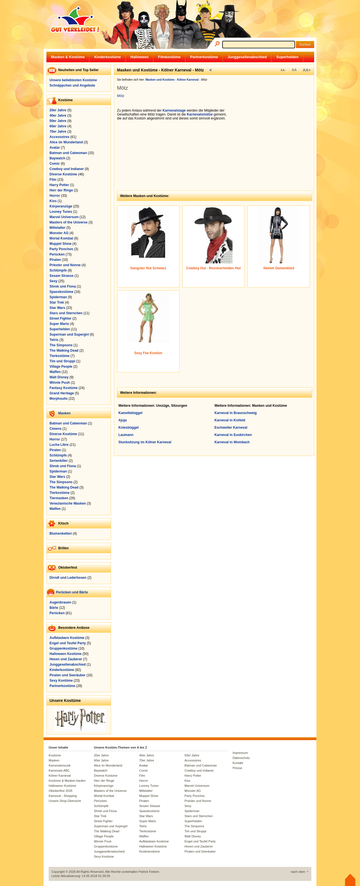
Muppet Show (60, 244)
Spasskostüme (61, 292)
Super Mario (59, 324)
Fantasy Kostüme (64, 388)
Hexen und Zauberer (66, 659)
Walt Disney (59, 377)
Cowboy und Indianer (67, 169)
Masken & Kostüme (68, 57)
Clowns (56, 429)
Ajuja (122, 420)
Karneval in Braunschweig (236, 413)
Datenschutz (241, 758)
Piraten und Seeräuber (68, 675)
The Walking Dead (64, 350)
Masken (64, 413)
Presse (237, 768)
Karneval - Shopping (63, 795)
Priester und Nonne (65, 265)
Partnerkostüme (204, 57)
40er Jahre (58, 115)
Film (53, 180)
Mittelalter (58, 228)
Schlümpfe (58, 270)
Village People (61, 367)
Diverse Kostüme (63, 174)
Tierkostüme (59, 356)
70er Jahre (58, 132)
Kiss (53, 201)
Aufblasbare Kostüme (67, 638)
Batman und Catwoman (68, 153)
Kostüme (55, 755)
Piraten (55, 260)
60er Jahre (58, 126)
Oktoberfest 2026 (60, 790)
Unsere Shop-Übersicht (65, 801)
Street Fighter (60, 318)
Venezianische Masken (68, 503)
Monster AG (59, 233)
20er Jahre (58, 110)
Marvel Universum (64, 217)
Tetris (54, 340)
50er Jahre (58, 121)
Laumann (125, 435)
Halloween (139, 57)
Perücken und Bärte (72, 592)
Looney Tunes (61, 212)
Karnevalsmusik (60, 765)
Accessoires (59, 137)
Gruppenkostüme (63, 648)
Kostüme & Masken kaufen (67, 780)
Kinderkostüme (107, 57)
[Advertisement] (272, 144)
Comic (55, 164)
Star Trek (57, 302)
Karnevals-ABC (59, 770)
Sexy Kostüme (61, 680)
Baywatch (57, 158)
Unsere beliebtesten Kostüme (73, 80)
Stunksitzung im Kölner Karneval (144, 442)
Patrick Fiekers (149, 871)
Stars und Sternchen (66, 313)
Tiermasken (59, 498)
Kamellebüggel (130, 413)
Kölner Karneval (60, 775)
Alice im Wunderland (66, 142)
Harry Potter (59, 185)
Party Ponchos (61, 249)
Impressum (240, 752)
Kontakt (238, 763)
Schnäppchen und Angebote (72, 85)
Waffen (55, 372)
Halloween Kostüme (66, 654)
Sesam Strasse (61, 276)
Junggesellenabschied (247, 57)
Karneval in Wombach (232, 442)
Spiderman (58, 297)
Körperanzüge (61, 206)
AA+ (307, 70)
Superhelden (287, 57)
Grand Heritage (62, 393)
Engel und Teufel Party (68, 643)
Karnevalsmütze (200, 114)
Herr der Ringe (61, 190)
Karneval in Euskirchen (233, 435)
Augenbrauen (60, 602)
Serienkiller (59, 461)
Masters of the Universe (68, 222)
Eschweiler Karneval (231, 428)
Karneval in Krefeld (230, 420)
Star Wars (57, 308)
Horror (55, 196)
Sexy (53, 281)
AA (294, 70)
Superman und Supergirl (69, 334)
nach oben (298, 871)
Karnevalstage (174, 110)
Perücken (57, 254)
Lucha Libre (59, 445)
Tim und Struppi (62, 361)
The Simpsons (61, 345)
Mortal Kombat (61, 238)
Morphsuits (59, 399)
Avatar (55, 148)
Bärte (54, 608)
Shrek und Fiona (63, 286)
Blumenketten (61, 533)
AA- (282, 70)
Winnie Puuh (60, 383)
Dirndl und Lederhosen (68, 578)
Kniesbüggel (128, 428)
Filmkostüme (169, 57)
